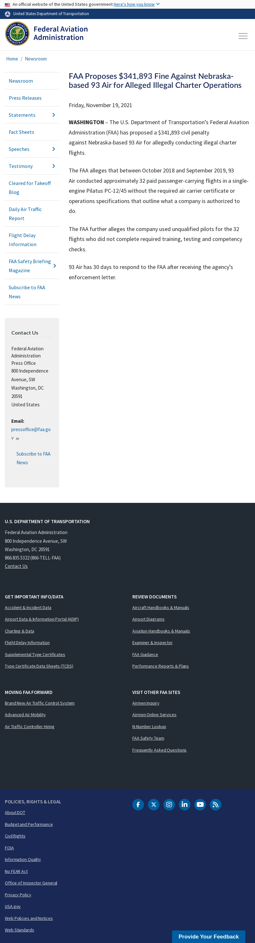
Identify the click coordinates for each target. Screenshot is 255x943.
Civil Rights (15, 836)
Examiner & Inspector (152, 642)
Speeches (32, 149)
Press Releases (25, 98)
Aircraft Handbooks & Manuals (160, 607)
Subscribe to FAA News (27, 292)
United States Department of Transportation (51, 13)
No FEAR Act (16, 871)
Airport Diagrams (148, 619)
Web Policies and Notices (29, 918)
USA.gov (13, 906)
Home (12, 59)
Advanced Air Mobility (25, 714)
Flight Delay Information (22, 239)
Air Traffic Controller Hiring (30, 726)
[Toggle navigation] (243, 36)
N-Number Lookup (149, 726)
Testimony (32, 166)
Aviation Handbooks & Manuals (161, 631)
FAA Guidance (145, 654)
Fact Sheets (21, 132)
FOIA (9, 848)
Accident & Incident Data (28, 607)
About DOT (15, 812)
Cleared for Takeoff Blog (30, 187)
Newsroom (36, 59)
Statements (32, 115)
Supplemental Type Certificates (35, 654)
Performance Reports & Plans (160, 666)
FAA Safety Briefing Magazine (32, 265)
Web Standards (19, 930)
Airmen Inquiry (145, 703)
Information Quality (23, 859)
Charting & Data (19, 631)
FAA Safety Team (148, 738)
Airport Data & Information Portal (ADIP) (42, 619)
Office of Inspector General (31, 883)
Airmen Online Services (154, 714)
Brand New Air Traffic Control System (40, 703)
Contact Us (16, 566)
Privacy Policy (18, 895)
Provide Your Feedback (208, 937)
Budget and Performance (29, 824)
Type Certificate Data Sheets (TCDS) (39, 666)
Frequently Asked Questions (159, 750)
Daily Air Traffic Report (25, 213)
